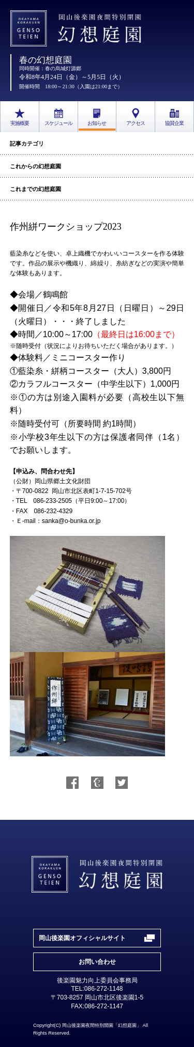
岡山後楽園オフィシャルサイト (82, 938)
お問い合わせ (97, 961)
